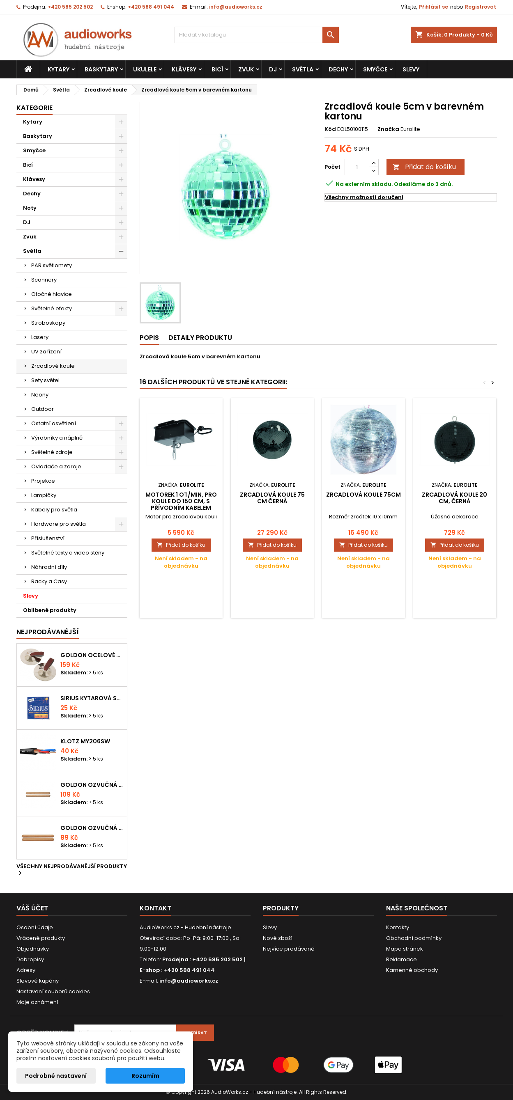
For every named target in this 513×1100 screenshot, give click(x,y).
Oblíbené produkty (49, 610)
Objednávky (32, 949)
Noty (30, 208)
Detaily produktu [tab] (200, 337)
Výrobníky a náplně (57, 438)
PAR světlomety (51, 265)
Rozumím (145, 1076)
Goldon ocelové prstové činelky (92, 655)
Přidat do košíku (424, 167)
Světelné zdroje (52, 452)
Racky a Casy (49, 581)
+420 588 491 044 (151, 6)
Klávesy (184, 69)
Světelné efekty (51, 308)
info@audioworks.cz (235, 6)
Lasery (39, 337)
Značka (388, 129)
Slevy (411, 69)
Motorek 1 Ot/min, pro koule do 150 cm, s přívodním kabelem (181, 501)
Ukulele (144, 69)
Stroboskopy (48, 323)
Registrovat (480, 6)
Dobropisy (30, 959)
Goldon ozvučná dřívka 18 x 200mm (92, 784)
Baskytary (101, 69)
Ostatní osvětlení (53, 423)
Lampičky (43, 495)
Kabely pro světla (54, 509)
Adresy (25, 970)
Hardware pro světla (58, 524)
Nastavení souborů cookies (53, 991)
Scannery (44, 280)
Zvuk (246, 69)
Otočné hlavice (51, 294)
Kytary (58, 69)
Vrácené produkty (40, 938)
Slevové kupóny (37, 981)
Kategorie (34, 107)
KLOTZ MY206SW (85, 741)
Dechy (338, 69)
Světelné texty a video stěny (67, 553)
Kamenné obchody (412, 970)
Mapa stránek (404, 949)
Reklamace (401, 959)
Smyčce (375, 69)
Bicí (217, 69)
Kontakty (397, 927)
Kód (330, 129)
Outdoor (42, 409)
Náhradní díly (49, 567)
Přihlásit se (433, 6)
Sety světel (45, 380)
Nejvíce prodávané (289, 949)
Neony (39, 395)
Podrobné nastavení (56, 1076)
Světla (302, 69)
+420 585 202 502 (70, 6)
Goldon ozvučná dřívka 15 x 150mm (92, 828)
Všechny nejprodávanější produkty (71, 870)
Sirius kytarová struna (92, 698)
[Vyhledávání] (257, 35)
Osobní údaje (34, 927)
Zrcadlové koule (53, 366)
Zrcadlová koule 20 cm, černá (454, 497)
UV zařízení (46, 351)
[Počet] (357, 167)
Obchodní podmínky (414, 938)
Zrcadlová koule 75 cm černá (272, 497)
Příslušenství (47, 538)
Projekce (43, 481)
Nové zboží (277, 938)
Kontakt (155, 908)
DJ (273, 69)
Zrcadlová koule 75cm (363, 494)
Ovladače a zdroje (56, 466)
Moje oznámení (37, 1002)
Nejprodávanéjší (47, 632)
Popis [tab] (149, 337)
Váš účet (32, 908)
